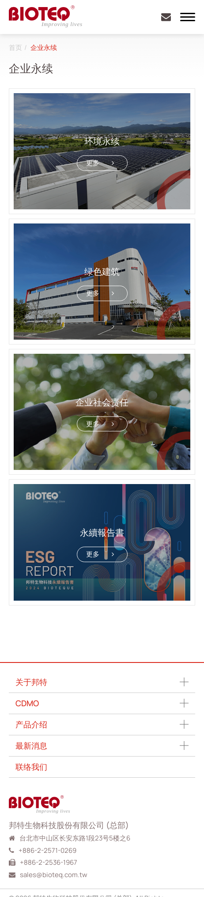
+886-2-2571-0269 (47, 850)
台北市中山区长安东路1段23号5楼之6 (74, 838)
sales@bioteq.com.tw (53, 874)
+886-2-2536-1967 (48, 862)
